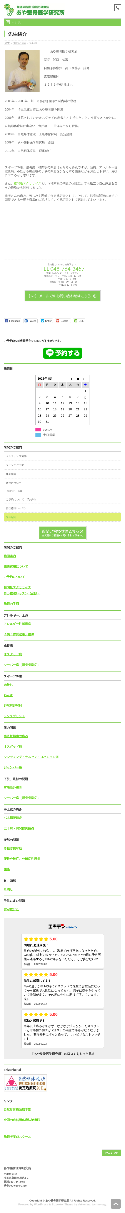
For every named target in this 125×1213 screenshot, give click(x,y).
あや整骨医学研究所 (57, 1200)
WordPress (41, 1204)
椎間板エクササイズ (27, 183)
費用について (14, 483)
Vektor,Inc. (84, 1204)
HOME (7, 43)
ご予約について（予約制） (21, 499)
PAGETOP (111, 1152)
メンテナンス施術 (16, 456)
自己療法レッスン (16, 508)
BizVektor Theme (62, 1204)
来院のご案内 (19, 43)
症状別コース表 (14, 491)
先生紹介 (11, 517)
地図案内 (11, 474)
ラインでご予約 (15, 465)
